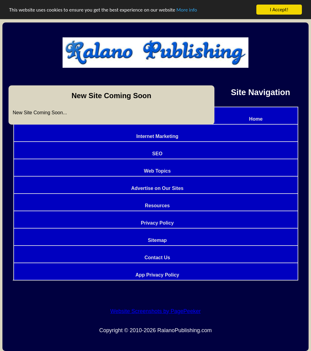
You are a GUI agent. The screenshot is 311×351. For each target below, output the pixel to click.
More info (186, 10)
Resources (157, 205)
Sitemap (157, 240)
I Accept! (279, 9)
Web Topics (157, 171)
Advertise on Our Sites (157, 188)
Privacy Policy (157, 222)
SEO (157, 153)
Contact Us (157, 257)
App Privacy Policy (157, 274)
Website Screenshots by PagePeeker (155, 311)
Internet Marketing (157, 136)
